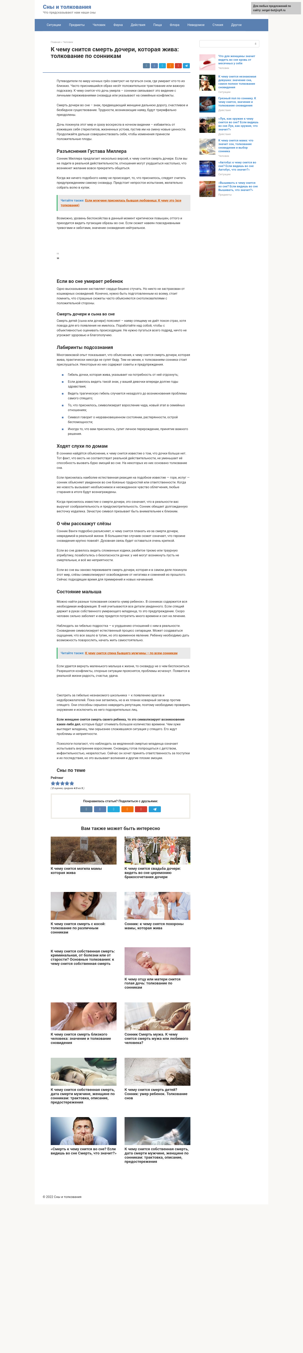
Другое (236, 25)
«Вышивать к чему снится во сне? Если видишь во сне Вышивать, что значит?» (238, 186)
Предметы (77, 25)
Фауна (118, 25)
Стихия (218, 25)
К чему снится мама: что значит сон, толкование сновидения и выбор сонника (235, 146)
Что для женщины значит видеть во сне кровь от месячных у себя (236, 59)
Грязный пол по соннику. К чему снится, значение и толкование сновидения (237, 101)
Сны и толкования (67, 7)
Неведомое (196, 25)
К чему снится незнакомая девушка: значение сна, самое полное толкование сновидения (237, 82)
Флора (174, 25)
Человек (99, 25)
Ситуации (54, 25)
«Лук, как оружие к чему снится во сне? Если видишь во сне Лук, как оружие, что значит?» (238, 124)
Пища (157, 25)
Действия (138, 25)
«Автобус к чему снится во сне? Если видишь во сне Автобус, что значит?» (237, 166)
